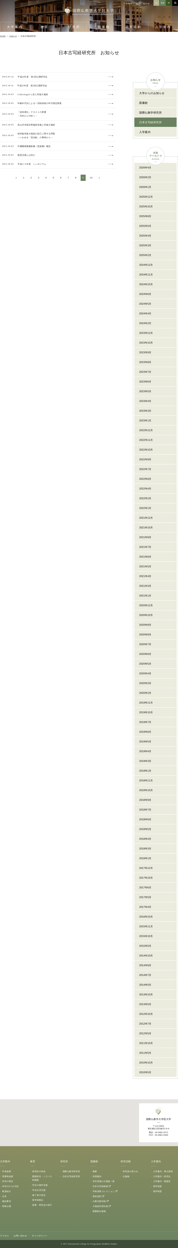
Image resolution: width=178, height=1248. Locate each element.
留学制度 (157, 1191)
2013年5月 (145, 1004)
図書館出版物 (99, 1211)
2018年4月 (145, 839)
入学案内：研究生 (162, 1176)
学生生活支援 (38, 1190)
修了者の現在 (38, 1195)
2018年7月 (145, 809)
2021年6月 (145, 556)
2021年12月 (146, 518)
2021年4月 (145, 576)
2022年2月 (145, 498)
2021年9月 (145, 537)
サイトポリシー (39, 1235)
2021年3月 (145, 586)
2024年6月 (145, 294)
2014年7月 (145, 975)
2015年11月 (146, 926)
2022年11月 (146, 440)
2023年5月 (145, 391)
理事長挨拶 (7, 1176)
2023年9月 (145, 352)
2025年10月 (146, 206)
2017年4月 (145, 907)
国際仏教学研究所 (150, 112)
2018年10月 (146, 790)
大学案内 (15, 27)
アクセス (128, 3)
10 (91, 177)
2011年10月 (146, 1043)
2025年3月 (145, 245)
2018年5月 (145, 829)
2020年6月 (145, 654)
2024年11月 (146, 274)
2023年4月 (145, 401)
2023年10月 (146, 342)
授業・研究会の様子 (42, 1205)
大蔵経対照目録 (100, 1206)
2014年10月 (146, 955)
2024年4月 (145, 313)
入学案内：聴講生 (162, 1181)
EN (162, 3)
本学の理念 (7, 1181)
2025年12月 (146, 196)
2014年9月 (145, 965)
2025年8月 (145, 216)
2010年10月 (146, 1062)
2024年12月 (146, 265)
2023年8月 (145, 362)
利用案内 (97, 1176)
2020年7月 (145, 644)
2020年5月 (145, 663)
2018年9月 (145, 800)
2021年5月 (145, 566)
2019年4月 (145, 751)
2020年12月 (146, 605)
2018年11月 (146, 780)
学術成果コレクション (104, 1191)
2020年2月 (145, 693)
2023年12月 (146, 333)
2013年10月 (146, 994)
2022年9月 (145, 459)
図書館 (104, 27)
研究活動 (133, 27)
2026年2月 (145, 177)
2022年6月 (145, 479)
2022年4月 (145, 488)
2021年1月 (145, 595)
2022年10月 (146, 449)
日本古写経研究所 (150, 122)
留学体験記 (37, 1200)
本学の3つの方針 (10, 1186)
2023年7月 (145, 372)
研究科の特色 (38, 1171)
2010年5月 (145, 1072)
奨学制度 (157, 1186)
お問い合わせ (143, 3)
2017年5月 (145, 897)
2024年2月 (145, 323)
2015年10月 (146, 936)
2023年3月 (145, 411)
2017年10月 (146, 877)
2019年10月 (146, 712)
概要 (95, 1171)
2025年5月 (145, 226)
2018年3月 (145, 848)
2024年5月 (145, 303)
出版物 (126, 1176)
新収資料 (97, 1196)
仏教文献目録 (99, 1201)
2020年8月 (145, 634)
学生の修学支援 (40, 1185)
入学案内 (163, 27)
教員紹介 (6, 1191)
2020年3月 (145, 683)
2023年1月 (145, 420)
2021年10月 (146, 527)
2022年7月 (145, 469)
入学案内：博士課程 (163, 1171)
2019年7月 (145, 722)
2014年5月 (145, 985)
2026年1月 (145, 187)
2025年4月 (145, 235)
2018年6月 (145, 819)
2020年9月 (145, 625)
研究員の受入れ (130, 1171)
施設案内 (6, 1201)
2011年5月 (145, 1053)
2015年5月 (145, 946)
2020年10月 (146, 615)
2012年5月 (145, 1033)
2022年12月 (146, 430)
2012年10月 (146, 1014)
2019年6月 (145, 732)
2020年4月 (145, 673)
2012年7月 (145, 1023)
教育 (45, 27)
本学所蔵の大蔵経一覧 (104, 1181)
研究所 (74, 27)
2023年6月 (145, 381)
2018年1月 (145, 858)
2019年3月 (145, 761)
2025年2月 (145, 255)
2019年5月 (145, 741)
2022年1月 (145, 508)
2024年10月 (146, 284)
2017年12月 (146, 868)
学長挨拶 (6, 1171)
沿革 (4, 1196)
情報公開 (6, 1206)
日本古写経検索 (100, 1186)
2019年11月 (146, 702)
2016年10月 (146, 916)
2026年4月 (145, 167)
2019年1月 (145, 770)
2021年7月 (145, 547)
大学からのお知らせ (152, 93)
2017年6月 (145, 887)
